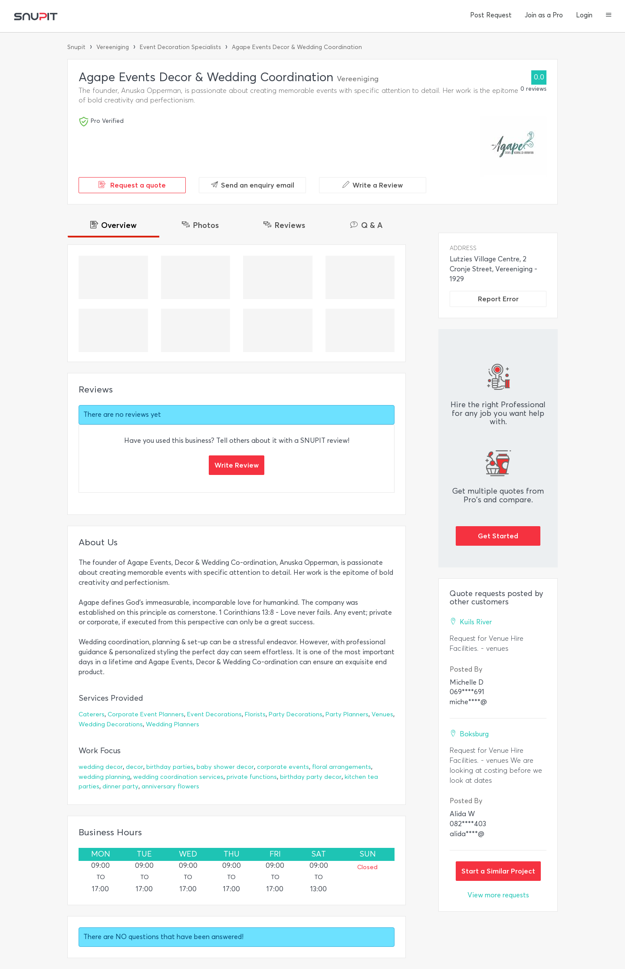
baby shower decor (225, 767)
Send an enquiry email (252, 185)
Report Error (498, 298)
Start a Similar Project (498, 871)
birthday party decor (311, 777)
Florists (255, 714)
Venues (382, 714)
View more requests (498, 895)
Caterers (92, 714)
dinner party (120, 786)
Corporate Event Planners (146, 714)
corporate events (283, 767)
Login (584, 15)
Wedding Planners (172, 724)
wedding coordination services (178, 777)
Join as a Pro (544, 15)
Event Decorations (214, 714)
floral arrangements (341, 767)
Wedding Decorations (111, 724)
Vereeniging (112, 47)
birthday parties (170, 767)
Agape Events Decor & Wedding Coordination (297, 47)
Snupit (76, 47)
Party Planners (347, 714)
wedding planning (104, 777)
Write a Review (372, 185)
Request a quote (132, 185)
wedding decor (101, 767)
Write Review (236, 465)
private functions (252, 777)
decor (134, 767)
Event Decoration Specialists (180, 47)
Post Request (491, 15)
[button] (608, 15)
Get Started (498, 535)
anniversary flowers (170, 786)
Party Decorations (295, 714)
